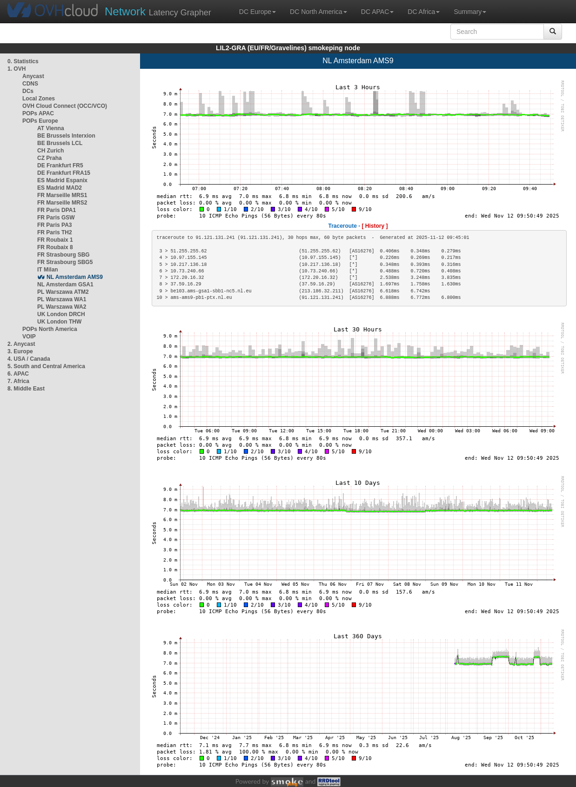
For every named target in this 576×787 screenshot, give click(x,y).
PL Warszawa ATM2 (63, 292)
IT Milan (47, 269)
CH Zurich (50, 150)
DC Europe (257, 11)
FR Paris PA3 (54, 225)
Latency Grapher (158, 11)
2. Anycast (21, 344)
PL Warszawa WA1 (61, 299)
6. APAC (18, 373)
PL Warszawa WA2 (61, 307)
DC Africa (424, 11)
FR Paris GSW (56, 217)
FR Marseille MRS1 (62, 195)
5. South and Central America (46, 366)
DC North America (318, 11)
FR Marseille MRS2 (62, 202)
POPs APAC (38, 113)
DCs (27, 91)
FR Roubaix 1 (55, 240)
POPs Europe (40, 121)
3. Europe (20, 351)
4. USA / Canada (28, 359)
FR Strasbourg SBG (63, 254)
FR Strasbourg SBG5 (65, 262)
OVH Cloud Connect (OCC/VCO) (64, 106)
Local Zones (38, 98)
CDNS (30, 83)
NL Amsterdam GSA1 (65, 284)
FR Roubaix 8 (55, 247)
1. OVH (16, 69)
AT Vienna (50, 128)
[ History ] (375, 226)
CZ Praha (49, 158)
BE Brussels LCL (59, 143)
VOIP (28, 336)
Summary (470, 11)
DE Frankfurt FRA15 (63, 173)
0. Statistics (23, 61)
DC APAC (377, 11)
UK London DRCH (61, 314)
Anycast (33, 76)
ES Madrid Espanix (62, 180)
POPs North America (49, 329)
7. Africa (18, 381)
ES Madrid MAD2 (59, 188)
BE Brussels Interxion (66, 135)
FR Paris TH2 (54, 232)
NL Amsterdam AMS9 (75, 277)
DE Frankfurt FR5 (60, 165)
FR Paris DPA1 (56, 210)
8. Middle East (26, 388)
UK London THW (59, 321)
